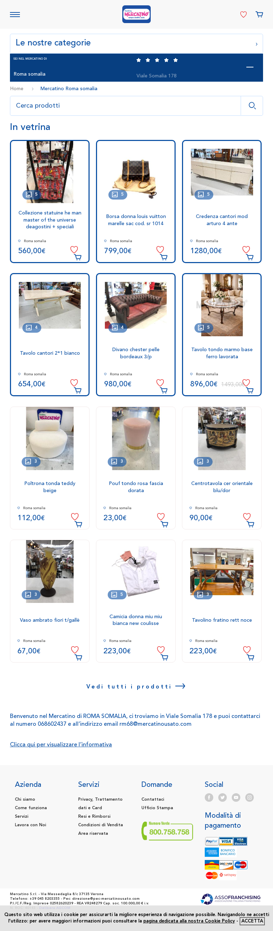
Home (16, 88)
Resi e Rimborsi (94, 817)
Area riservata (93, 834)
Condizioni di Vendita (100, 825)
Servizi (21, 817)
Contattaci (152, 799)
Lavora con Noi (30, 825)
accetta (252, 921)
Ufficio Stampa (157, 808)
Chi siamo (25, 799)
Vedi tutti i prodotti (136, 686)
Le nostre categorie (136, 43)
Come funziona (31, 808)
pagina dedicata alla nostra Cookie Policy (189, 921)
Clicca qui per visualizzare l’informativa (61, 745)
